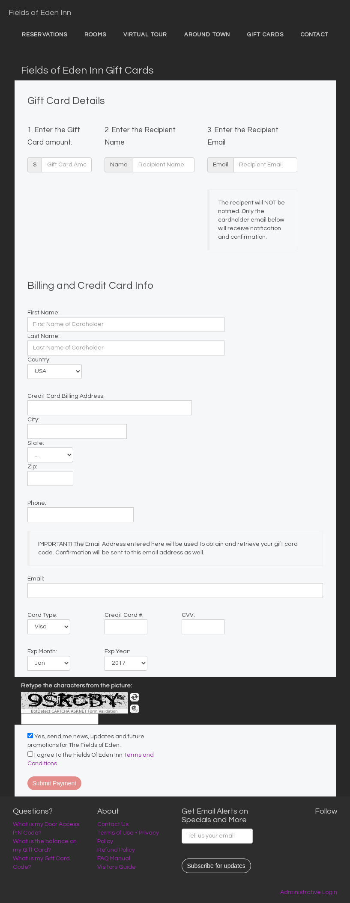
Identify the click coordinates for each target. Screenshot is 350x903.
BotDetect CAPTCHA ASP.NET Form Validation (74, 711)
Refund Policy (116, 850)
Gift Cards (265, 35)
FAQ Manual (113, 859)
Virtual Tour (145, 35)
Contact (314, 35)
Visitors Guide (116, 867)
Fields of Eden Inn (40, 13)
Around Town (207, 35)
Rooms (95, 35)
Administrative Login (308, 892)
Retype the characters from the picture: (76, 686)
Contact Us (113, 824)
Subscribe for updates (216, 865)
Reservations (44, 35)
